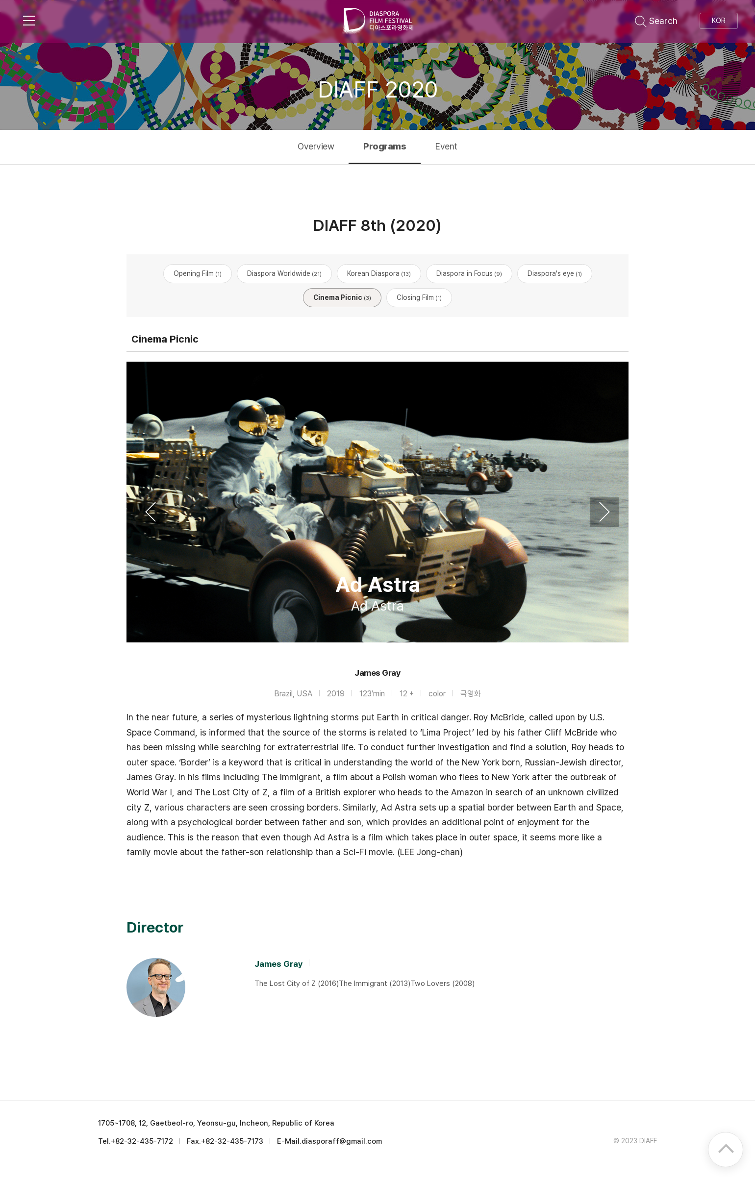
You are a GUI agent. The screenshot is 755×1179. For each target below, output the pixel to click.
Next (604, 512)
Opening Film (198, 273)
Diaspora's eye (555, 273)
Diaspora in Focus (469, 273)
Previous (150, 512)
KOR (719, 21)
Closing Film (419, 297)
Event (446, 146)
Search (656, 21)
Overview (316, 146)
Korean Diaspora (379, 273)
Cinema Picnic (342, 297)
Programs (384, 146)
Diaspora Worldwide (284, 273)
